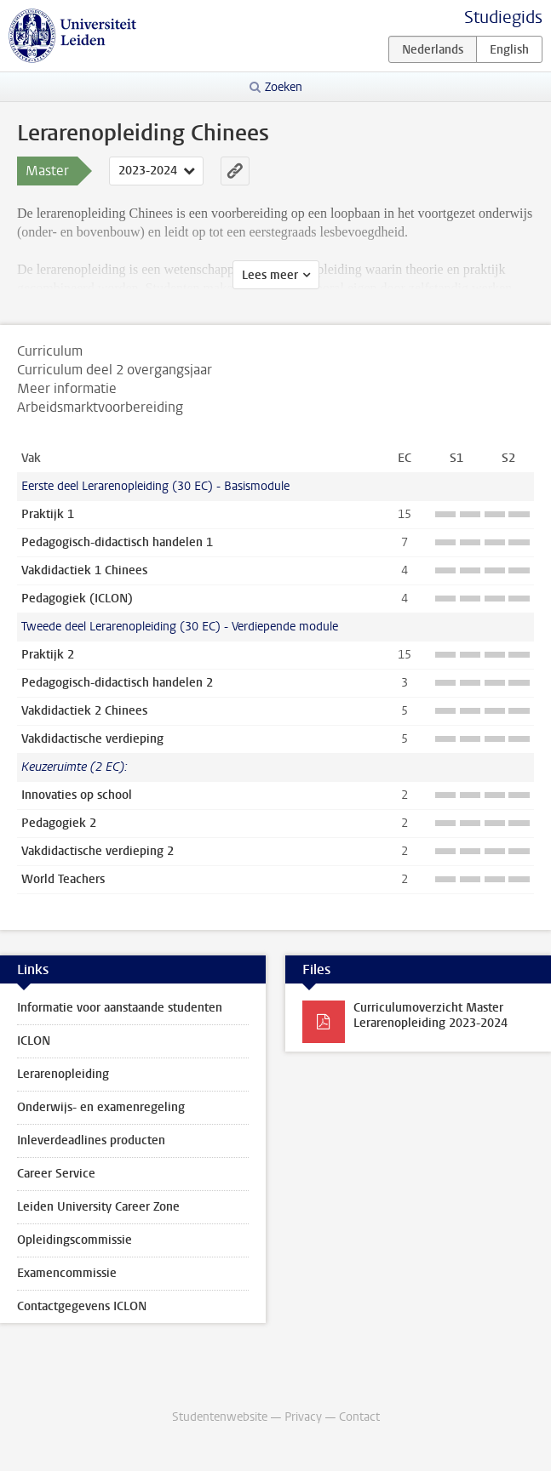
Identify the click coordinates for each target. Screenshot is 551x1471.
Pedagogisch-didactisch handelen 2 (117, 683)
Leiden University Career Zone (98, 1207)
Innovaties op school (76, 795)
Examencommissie (67, 1273)
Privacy (303, 1417)
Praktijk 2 (47, 655)
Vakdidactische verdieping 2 (97, 851)
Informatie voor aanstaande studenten (119, 1008)
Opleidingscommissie (74, 1240)
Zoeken (283, 87)
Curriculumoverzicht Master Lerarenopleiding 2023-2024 (430, 1015)
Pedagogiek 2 (58, 823)
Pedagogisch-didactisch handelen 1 (117, 542)
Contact (359, 1417)
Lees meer (270, 275)
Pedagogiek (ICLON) (77, 598)
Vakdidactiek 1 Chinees (84, 570)
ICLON (33, 1041)
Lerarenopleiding (63, 1074)
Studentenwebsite (219, 1417)
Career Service (56, 1174)
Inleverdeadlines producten (91, 1140)
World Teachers (63, 879)
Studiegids (503, 17)
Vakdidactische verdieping (92, 739)
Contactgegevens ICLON (81, 1306)
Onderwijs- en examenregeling (101, 1107)
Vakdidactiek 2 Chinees (84, 711)
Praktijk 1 (47, 514)
